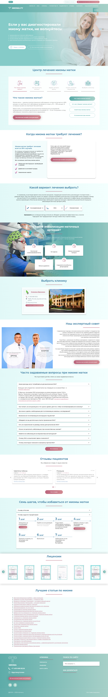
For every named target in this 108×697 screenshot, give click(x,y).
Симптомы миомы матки (82, 110)
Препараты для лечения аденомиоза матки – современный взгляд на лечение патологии (41, 643)
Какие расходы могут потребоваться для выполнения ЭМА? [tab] (38, 384)
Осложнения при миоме (82, 115)
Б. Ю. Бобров (22, 472)
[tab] (20, 85)
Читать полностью (19, 481)
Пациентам (62, 6)
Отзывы (71, 6)
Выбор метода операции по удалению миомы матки (30, 613)
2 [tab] (54, 487)
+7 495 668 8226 (18, 668)
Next (97, 477)
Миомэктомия (74, 208)
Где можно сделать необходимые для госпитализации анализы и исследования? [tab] (44, 411)
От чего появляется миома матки (24, 623)
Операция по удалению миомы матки (25, 618)
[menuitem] (32, 6)
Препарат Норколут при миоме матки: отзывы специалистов (32, 639)
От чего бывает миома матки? (82, 104)
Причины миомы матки (21, 644)
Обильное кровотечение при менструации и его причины (31, 606)
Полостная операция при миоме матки (25, 624)
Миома (31, 6)
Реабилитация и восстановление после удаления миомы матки (33, 614)
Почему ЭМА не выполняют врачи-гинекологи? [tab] (34, 438)
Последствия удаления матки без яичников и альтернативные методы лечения (38, 634)
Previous (10, 477)
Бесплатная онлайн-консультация (88, 2)
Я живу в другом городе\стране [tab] (28, 515)
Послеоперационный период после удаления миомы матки (32, 638)
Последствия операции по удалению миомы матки (29, 632)
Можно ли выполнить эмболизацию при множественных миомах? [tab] (40, 429)
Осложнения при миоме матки (23, 619)
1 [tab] (53, 487)
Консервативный (35, 208)
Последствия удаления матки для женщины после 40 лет (31, 636)
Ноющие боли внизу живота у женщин (25, 604)
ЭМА (38, 6)
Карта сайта (44, 668)
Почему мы (52, 6)
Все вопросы (54, 448)
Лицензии (43, 665)
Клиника (44, 6)
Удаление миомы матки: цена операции (26, 616)
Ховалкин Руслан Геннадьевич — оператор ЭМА (28, 599)
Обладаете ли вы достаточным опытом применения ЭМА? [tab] (37, 420)
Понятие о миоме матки (21, 626)
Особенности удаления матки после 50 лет (27, 621)
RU (10, 2)
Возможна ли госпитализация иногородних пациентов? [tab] (37, 416)
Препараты (43, 662)
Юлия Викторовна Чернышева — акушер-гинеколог (30, 603)
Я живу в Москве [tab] (23, 510)
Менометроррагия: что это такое (24, 608)
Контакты (79, 6)
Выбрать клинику (70, 2)
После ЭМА (17, 627)
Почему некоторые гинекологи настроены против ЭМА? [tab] (37, 442)
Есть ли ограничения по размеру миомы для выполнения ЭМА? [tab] (39, 425)
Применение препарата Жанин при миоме (27, 646)
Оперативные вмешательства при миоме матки (28, 611)
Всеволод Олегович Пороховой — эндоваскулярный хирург (32, 601)
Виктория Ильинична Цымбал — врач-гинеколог (28, 598)
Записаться (23, 527)
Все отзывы (54, 492)
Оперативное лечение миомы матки (25, 609)
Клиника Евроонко (38, 292)
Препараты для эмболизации (23, 641)
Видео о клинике (19, 47)
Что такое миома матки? (82, 98)
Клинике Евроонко (24, 389)
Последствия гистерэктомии (22, 631)
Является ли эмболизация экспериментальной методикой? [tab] (38, 434)
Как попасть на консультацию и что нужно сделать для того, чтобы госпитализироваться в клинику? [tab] (51, 407)
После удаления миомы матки (23, 629)
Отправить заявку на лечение (35, 305)
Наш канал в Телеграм (91, 6)
